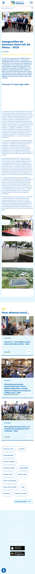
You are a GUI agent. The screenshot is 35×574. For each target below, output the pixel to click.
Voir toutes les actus (21, 501)
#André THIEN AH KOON (9, 487)
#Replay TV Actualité (21, 493)
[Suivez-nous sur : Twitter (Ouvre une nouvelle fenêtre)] (18, 563)
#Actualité (7, 352)
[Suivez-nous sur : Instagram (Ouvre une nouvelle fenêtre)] (13, 563)
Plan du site (27, 515)
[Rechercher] (32, 8)
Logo (21, 515)
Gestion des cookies (17, 518)
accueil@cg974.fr (17, 536)
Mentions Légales (8, 513)
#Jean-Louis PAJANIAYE (9, 480)
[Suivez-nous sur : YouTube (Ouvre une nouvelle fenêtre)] (27, 562)
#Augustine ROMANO (9, 468)
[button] (31, 22)
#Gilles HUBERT (24, 468)
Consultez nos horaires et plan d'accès (16, 539)
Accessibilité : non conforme (10, 515)
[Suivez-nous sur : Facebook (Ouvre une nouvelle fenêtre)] (9, 563)
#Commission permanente (11, 394)
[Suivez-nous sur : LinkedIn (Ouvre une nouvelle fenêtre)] (22, 563)
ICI (26, 566)
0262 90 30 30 (15, 533)
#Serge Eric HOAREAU (9, 461)
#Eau (23, 487)
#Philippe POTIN (7, 474)
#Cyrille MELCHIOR (8, 455)
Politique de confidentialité (22, 513)
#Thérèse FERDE (22, 474)
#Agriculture (6, 493)
